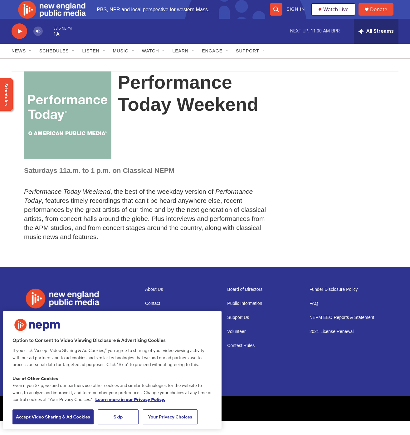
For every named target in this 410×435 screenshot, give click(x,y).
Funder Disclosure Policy (334, 303)
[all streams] (376, 45)
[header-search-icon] (276, 16)
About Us (154, 303)
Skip (118, 417)
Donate (382, 16)
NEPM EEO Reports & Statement (342, 331)
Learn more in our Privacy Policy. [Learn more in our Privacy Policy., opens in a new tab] (130, 399)
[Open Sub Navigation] (30, 64)
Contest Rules (241, 359)
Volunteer (236, 345)
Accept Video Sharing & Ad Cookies (53, 417)
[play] (19, 45)
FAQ (314, 317)
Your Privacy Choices (170, 417)
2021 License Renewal (332, 345)
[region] (112, 370)
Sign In (295, 16)
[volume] (38, 45)
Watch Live (334, 16)
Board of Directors (244, 303)
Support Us (238, 331)
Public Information (244, 317)
